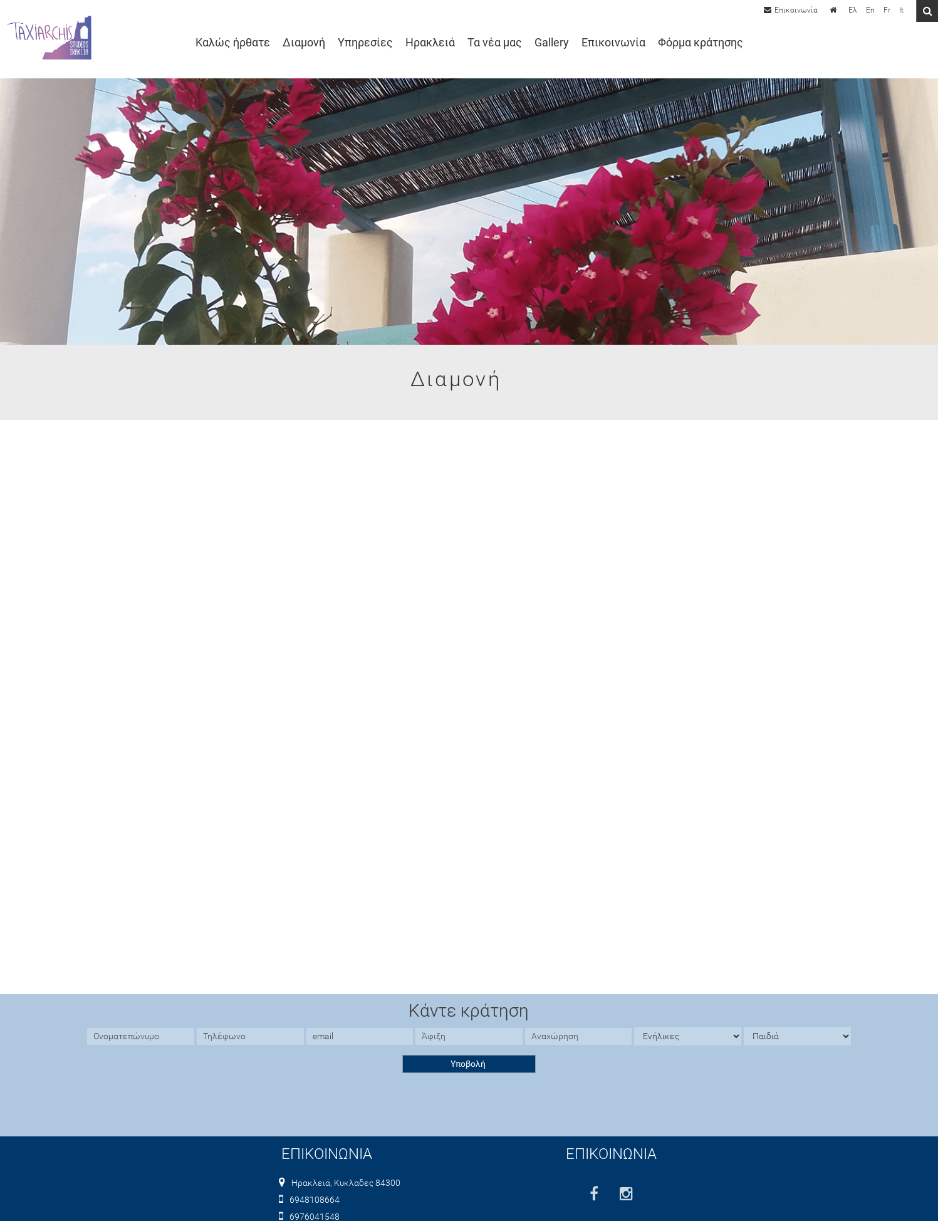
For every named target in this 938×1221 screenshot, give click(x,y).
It (901, 10)
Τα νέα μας (494, 42)
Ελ (852, 10)
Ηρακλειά (430, 42)
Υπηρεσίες (365, 42)
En (870, 10)
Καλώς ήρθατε (232, 42)
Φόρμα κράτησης (700, 42)
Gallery (551, 42)
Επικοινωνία (613, 42)
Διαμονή (304, 42)
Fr (886, 10)
